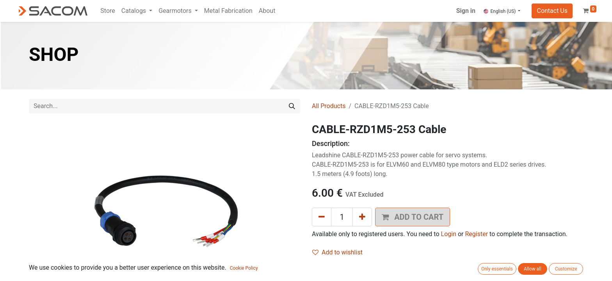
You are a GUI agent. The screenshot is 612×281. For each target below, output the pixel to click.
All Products (328, 106)
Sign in (465, 10)
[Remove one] (321, 217)
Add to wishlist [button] (337, 252)
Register (476, 234)
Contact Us (552, 10)
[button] (12, 269)
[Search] (292, 106)
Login (448, 234)
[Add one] (362, 217)
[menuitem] (107, 11)
